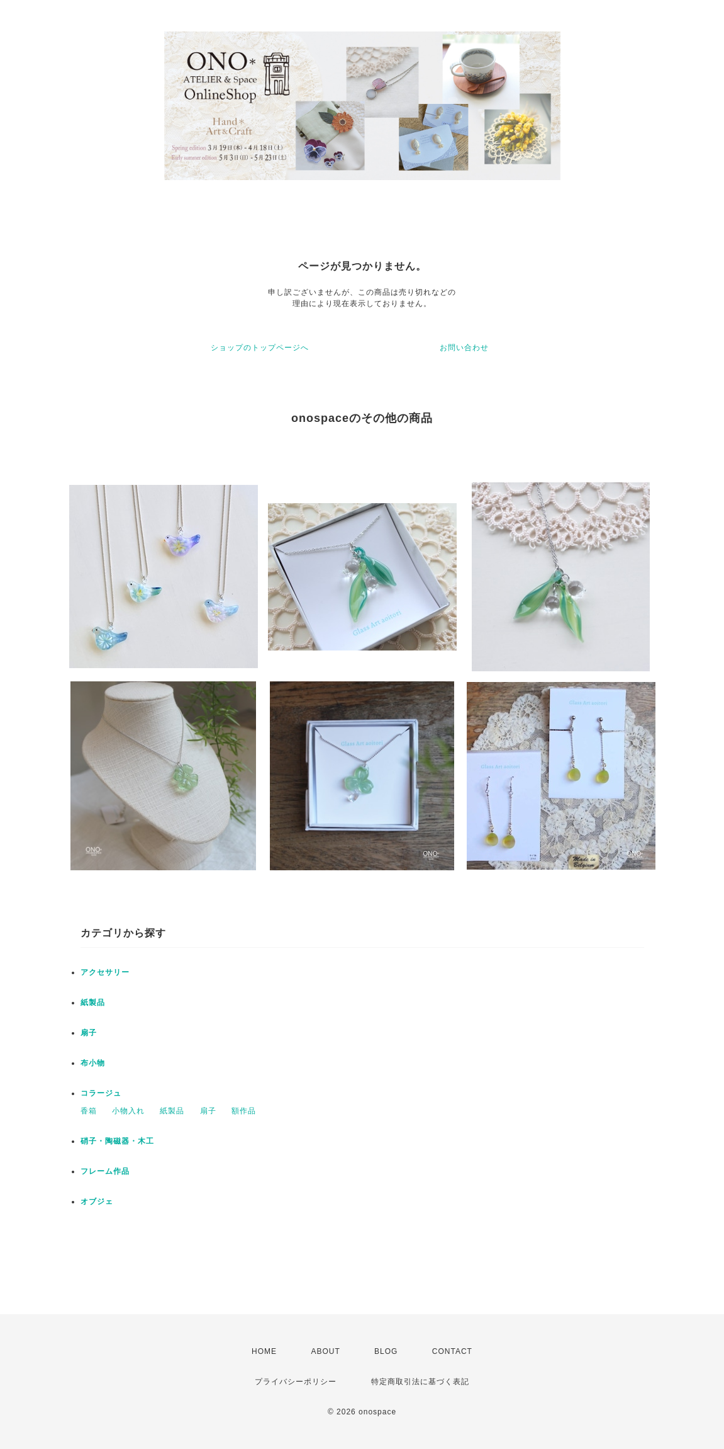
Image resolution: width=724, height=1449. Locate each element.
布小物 (93, 1063)
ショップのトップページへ (260, 347)
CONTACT (452, 1351)
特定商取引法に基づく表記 (420, 1381)
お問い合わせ (464, 347)
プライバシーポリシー (296, 1381)
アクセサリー (105, 972)
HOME (264, 1351)
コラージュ (101, 1093)
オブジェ (97, 1201)
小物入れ (128, 1110)
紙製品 (93, 1002)
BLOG (386, 1351)
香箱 (89, 1110)
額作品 (243, 1110)
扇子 (89, 1032)
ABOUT (325, 1351)
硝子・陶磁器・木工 (117, 1141)
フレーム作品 (105, 1171)
